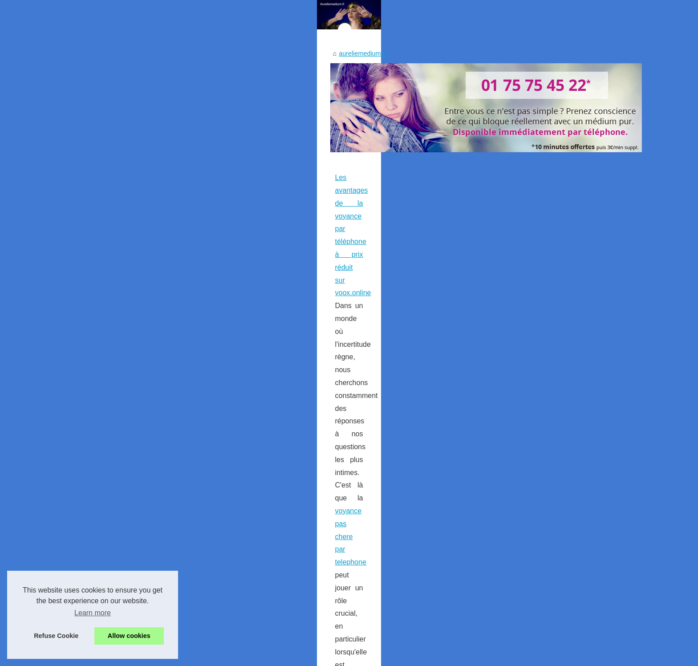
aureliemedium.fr (114, 263)
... (219, 439)
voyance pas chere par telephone (170, 413)
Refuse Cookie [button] (56, 635)
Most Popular (513, 276)
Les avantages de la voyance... (538, 603)
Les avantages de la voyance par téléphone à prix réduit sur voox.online (199, 387)
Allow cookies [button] (129, 635)
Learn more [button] (92, 613)
